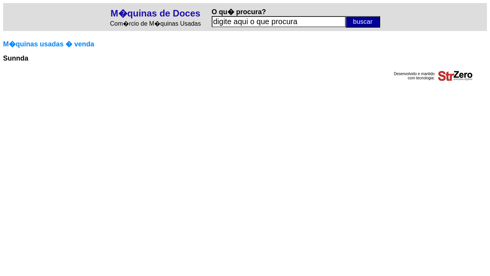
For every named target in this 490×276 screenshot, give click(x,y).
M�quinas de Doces (156, 13)
